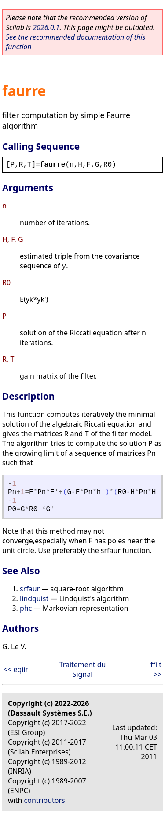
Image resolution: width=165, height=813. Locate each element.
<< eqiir (16, 669)
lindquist (34, 598)
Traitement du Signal (82, 669)
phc (26, 608)
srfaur (30, 589)
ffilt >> (155, 669)
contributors (44, 800)
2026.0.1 (46, 27)
